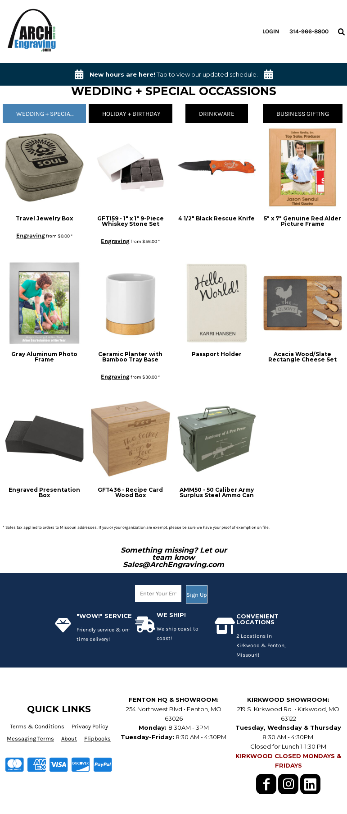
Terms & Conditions (37, 726)
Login (270, 31)
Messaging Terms (30, 738)
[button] (341, 31)
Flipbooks (97, 738)
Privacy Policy (90, 726)
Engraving (30, 235)
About (69, 738)
